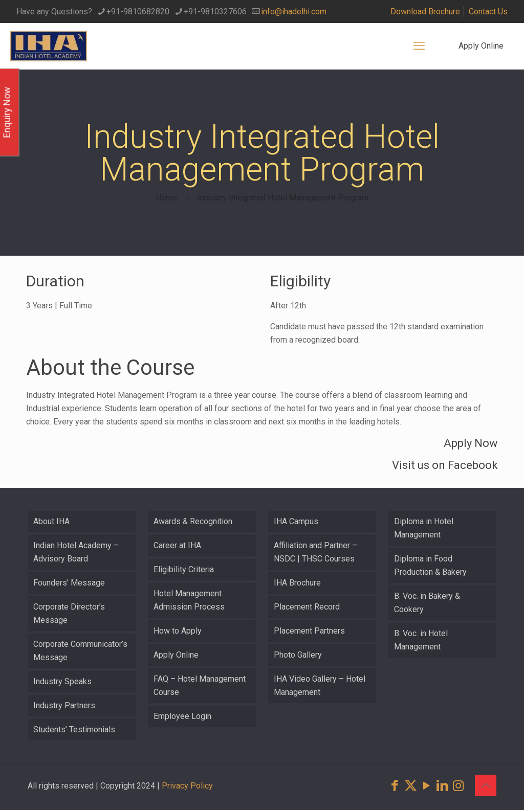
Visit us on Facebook (445, 465)
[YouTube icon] (426, 785)
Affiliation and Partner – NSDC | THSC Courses (315, 552)
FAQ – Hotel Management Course (200, 685)
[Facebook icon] (394, 785)
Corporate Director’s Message (69, 613)
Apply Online (481, 46)
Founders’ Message (69, 583)
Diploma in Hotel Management (423, 527)
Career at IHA (177, 545)
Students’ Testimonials (74, 729)
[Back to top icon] (485, 785)
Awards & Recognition (193, 521)
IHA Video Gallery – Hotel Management (319, 685)
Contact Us (488, 11)
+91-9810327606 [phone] (215, 11)
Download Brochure (425, 11)
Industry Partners (64, 705)
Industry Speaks (62, 681)
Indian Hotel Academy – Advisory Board (76, 552)
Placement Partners (309, 631)
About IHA (51, 521)
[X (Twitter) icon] (410, 785)
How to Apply (178, 631)
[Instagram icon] (458, 785)
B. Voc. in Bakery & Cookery (427, 602)
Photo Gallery (298, 655)
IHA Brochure (297, 583)
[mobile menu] (419, 46)
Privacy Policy (187, 786)
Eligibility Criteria (184, 569)
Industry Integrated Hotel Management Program (283, 197)
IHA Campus (296, 521)
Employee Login (182, 716)
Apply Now (471, 443)
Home (166, 197)
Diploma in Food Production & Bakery (430, 565)
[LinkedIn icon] (442, 785)
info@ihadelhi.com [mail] (293, 11)
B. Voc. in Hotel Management (421, 639)
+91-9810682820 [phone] (137, 11)
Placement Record (307, 607)
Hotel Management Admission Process (189, 600)
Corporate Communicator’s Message (80, 650)
